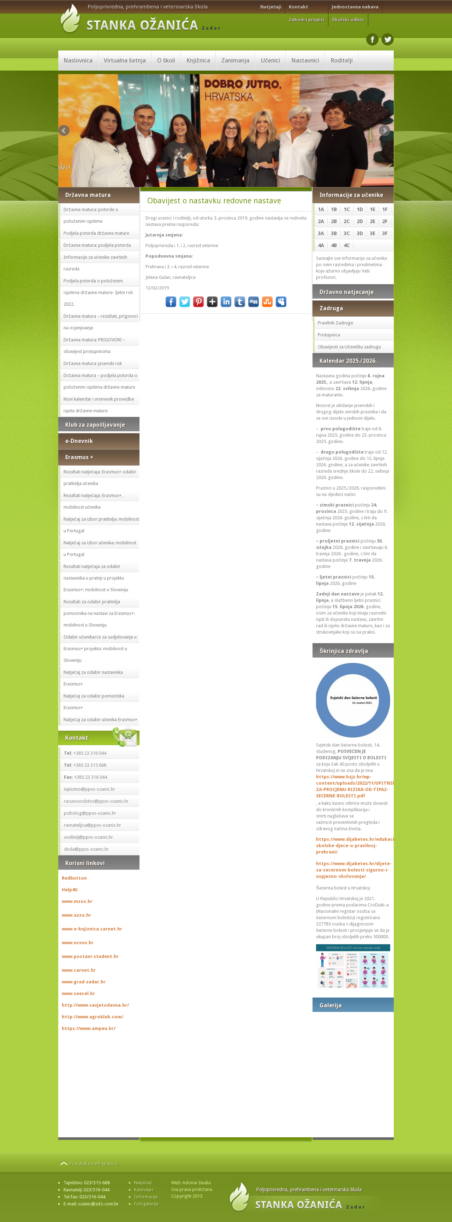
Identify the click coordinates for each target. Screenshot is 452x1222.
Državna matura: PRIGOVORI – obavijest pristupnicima (94, 345)
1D (360, 209)
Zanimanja (235, 60)
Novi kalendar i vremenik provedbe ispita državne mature (99, 404)
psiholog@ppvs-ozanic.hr (90, 813)
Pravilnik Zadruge (335, 322)
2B (334, 221)
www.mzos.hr (77, 901)
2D (360, 221)
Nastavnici (305, 60)
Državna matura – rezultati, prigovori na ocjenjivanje (101, 321)
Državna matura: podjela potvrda (97, 245)
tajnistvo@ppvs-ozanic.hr (89, 789)
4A (321, 245)
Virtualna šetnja (125, 60)
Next (384, 130)
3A (321, 233)
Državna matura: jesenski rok (93, 363)
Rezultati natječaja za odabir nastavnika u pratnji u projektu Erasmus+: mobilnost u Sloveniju (96, 578)
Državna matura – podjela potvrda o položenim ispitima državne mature (100, 381)
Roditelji (342, 60)
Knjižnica (198, 60)
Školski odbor (348, 19)
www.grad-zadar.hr (84, 981)
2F (385, 221)
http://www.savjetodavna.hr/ (95, 1005)
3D (360, 233)
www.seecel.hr (78, 993)
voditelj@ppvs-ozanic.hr (88, 837)
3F (385, 233)
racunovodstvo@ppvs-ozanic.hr (96, 801)
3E (372, 233)
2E (372, 221)
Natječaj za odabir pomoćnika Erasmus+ (94, 701)
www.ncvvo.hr (78, 942)
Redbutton (74, 878)
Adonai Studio (197, 1182)
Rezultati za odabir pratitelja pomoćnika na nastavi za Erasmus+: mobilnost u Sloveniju (99, 613)
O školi (166, 60)
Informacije (146, 1196)
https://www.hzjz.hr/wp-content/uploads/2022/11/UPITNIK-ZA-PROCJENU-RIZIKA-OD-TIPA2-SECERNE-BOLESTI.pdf (353, 786)
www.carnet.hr (79, 970)
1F (385, 209)
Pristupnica (329, 334)
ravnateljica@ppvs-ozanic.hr (92, 825)
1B (334, 209)
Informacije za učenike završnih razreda (95, 262)
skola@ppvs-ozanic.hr (86, 849)
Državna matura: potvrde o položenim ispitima (91, 215)
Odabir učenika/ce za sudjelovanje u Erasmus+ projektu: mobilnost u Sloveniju (100, 648)
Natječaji (270, 7)
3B (334, 233)
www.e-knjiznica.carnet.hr (92, 929)
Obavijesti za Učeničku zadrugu (349, 346)
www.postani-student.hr (90, 956)
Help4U (70, 889)
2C (347, 221)
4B (334, 245)
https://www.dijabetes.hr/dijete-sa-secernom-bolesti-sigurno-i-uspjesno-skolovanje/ (353, 870)
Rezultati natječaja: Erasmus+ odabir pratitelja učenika (100, 477)
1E (372, 209)
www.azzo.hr (76, 915)
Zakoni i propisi (307, 19)
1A (321, 209)
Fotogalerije (146, 1203)
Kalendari (143, 1189)
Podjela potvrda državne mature (96, 233)
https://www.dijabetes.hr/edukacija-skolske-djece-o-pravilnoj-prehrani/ (353, 846)
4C (347, 245)
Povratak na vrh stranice (94, 1163)
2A (321, 221)
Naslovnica (78, 60)
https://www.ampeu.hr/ (88, 1028)
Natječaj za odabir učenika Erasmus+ (100, 719)
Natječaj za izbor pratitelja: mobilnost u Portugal (101, 524)
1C (347, 209)
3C (347, 233)
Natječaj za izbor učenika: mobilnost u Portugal (100, 548)
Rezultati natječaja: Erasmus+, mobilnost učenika (93, 501)
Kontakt (298, 7)
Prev (64, 130)
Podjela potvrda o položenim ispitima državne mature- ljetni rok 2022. (98, 292)
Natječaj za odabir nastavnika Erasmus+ (93, 678)
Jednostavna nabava (355, 7)
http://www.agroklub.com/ (92, 1016)
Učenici (270, 60)
